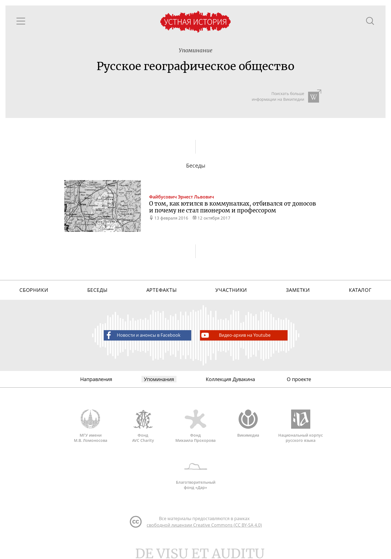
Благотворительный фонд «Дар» (195, 473)
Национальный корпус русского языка (300, 426)
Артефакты (161, 290)
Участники (231, 290)
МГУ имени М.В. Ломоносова (90, 426)
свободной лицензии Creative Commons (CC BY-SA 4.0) (204, 525)
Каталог (360, 290)
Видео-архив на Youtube (235, 335)
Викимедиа (248, 424)
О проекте (299, 379)
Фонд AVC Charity (143, 426)
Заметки (298, 290)
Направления (96, 379)
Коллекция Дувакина (230, 379)
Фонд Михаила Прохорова (195, 426)
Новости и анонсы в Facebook (142, 335)
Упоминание (195, 50)
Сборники (33, 290)
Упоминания (159, 379)
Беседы (97, 290)
